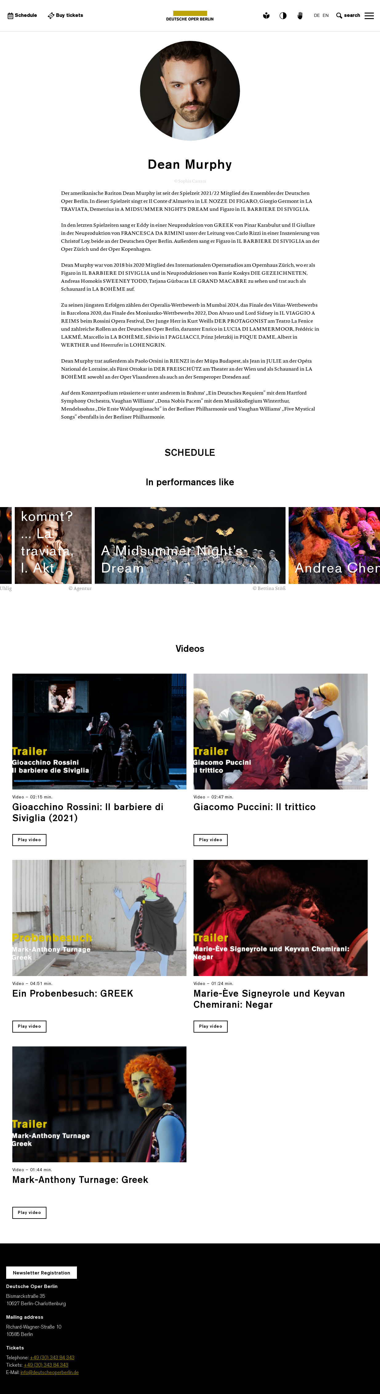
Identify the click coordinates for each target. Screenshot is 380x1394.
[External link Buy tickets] (64, 16)
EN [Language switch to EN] (326, 16)
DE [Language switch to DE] (317, 16)
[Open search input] (347, 15)
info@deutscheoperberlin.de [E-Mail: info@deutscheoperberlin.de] (50, 1372)
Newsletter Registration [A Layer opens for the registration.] (41, 1273)
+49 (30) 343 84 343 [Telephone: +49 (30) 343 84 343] (52, 1358)
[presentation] (355, 599)
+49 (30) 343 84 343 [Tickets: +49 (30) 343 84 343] (46, 1365)
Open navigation (369, 16)
